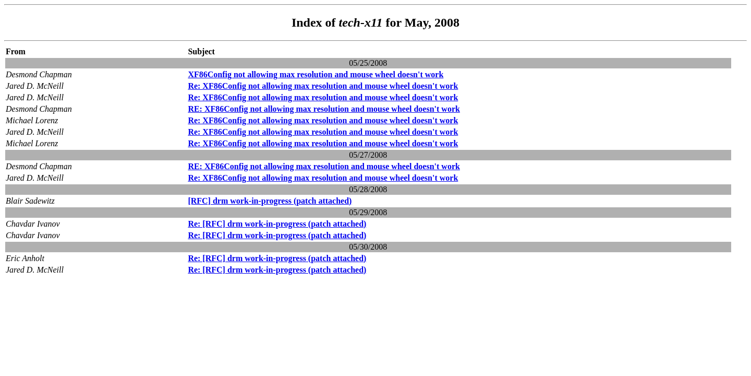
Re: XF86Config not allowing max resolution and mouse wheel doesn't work (323, 85)
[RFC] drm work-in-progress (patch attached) (270, 200)
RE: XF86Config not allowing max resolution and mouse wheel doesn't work (324, 108)
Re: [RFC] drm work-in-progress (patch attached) (277, 223)
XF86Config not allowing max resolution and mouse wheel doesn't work (315, 74)
